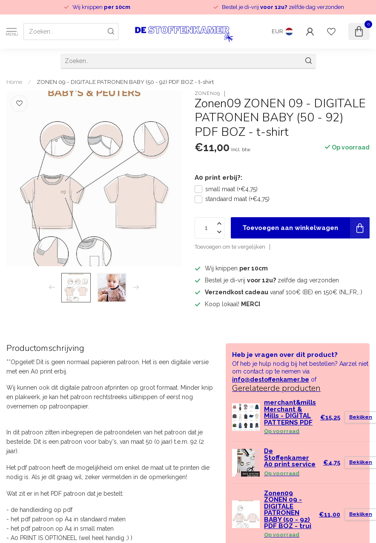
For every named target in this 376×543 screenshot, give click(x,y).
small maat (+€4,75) (231, 189)
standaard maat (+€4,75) (237, 198)
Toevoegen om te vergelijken (230, 247)
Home (14, 81)
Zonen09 (207, 93)
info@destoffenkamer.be (270, 379)
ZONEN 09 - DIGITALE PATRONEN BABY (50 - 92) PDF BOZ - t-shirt (125, 81)
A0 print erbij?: (218, 177)
